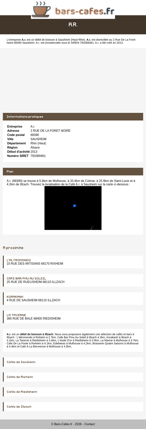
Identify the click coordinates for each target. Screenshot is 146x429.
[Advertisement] (73, 80)
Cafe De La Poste (17, 343)
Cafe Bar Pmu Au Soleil (71, 337)
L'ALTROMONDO (19, 260)
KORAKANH (15, 296)
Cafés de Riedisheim (22, 391)
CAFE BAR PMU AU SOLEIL (26, 278)
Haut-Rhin (78, 39)
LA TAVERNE (16, 315)
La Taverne (22, 340)
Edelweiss (59, 343)
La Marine (107, 340)
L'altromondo (25, 337)
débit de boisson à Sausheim (52, 39)
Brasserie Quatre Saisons (108, 343)
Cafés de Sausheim (21, 362)
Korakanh (112, 337)
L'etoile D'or (65, 340)
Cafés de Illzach (19, 406)
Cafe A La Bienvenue (33, 346)
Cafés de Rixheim (20, 376)
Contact (89, 424)
